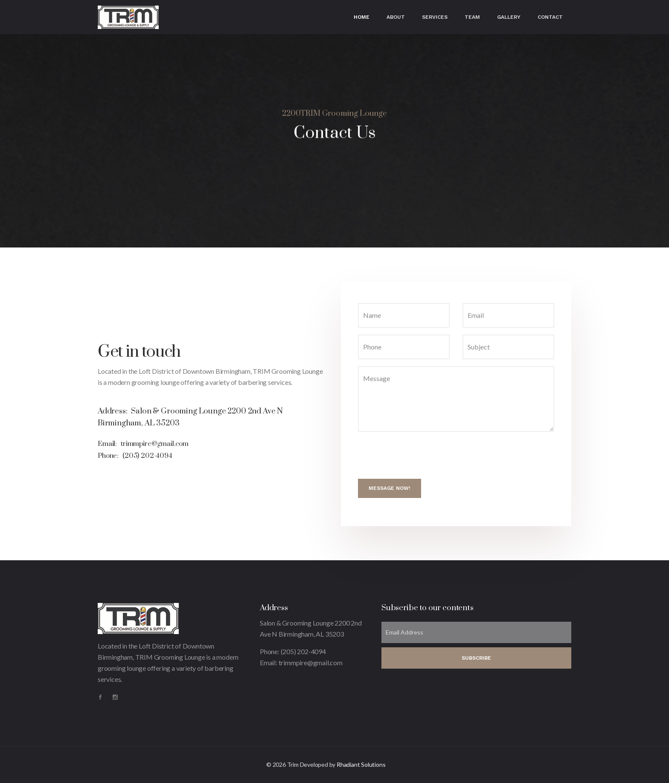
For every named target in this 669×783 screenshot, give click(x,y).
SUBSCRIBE (476, 658)
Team (472, 17)
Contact (550, 17)
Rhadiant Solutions (361, 764)
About (396, 17)
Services (435, 17)
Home (361, 17)
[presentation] (423, 455)
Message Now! (389, 488)
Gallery (509, 17)
